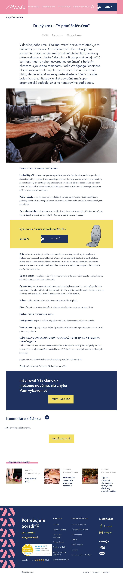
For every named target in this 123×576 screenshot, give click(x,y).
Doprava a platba (59, 529)
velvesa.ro (106, 572)
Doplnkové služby (59, 547)
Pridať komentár (61, 438)
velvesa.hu (96, 572)
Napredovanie (49, 7)
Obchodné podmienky (57, 535)
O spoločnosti (58, 542)
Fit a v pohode (64, 7)
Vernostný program (78, 524)
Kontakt (56, 524)
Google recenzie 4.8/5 (35, 560)
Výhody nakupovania (61, 559)
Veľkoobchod (76, 534)
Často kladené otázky (79, 529)
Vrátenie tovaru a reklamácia (59, 553)
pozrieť (50, 238)
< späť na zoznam (14, 17)
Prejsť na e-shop (61, 399)
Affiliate (74, 539)
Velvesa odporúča (81, 7)
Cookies (74, 550)
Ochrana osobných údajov (81, 555)
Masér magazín (77, 545)
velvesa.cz (86, 572)
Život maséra (34, 7)
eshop (105, 6)
